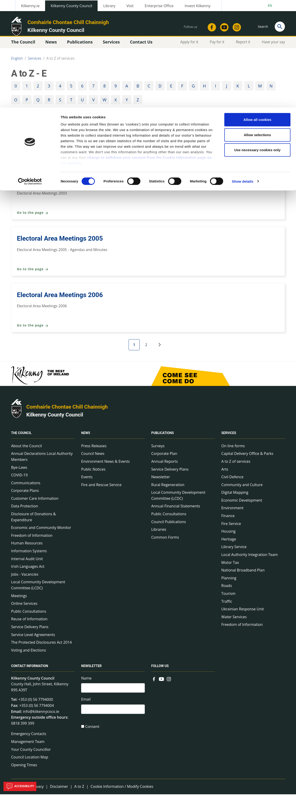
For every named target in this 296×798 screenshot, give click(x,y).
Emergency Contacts (28, 737)
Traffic (226, 605)
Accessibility (20, 786)
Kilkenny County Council (54, 418)
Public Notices (93, 472)
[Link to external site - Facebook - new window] (154, 682)
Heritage (228, 542)
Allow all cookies (257, 12)
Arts (224, 472)
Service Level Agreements (33, 638)
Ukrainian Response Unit (242, 612)
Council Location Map (29, 760)
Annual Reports (164, 465)
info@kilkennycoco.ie (41, 715)
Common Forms (165, 540)
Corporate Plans (25, 494)
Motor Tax (230, 566)
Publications (162, 437)
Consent (92, 731)
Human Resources (27, 546)
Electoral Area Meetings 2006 (60, 298)
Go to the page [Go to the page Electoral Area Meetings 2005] (33, 272)
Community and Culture (51, 129)
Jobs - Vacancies (24, 578)
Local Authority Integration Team (249, 558)
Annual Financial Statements (175, 509)
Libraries (158, 533)
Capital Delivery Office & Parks (247, 457)
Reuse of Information (29, 622)
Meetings (19, 599)
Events (86, 480)
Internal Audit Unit (27, 562)
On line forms (233, 449)
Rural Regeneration (167, 488)
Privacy (37, 790)
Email (86, 703)
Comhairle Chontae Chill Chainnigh (67, 410)
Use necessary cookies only (257, 42)
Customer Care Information (35, 502)
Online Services (24, 607)
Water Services (234, 620)
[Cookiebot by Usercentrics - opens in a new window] (30, 74)
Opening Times (24, 768)
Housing (228, 534)
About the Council (26, 449)
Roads (226, 589)
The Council (21, 437)
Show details (242, 74)
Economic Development (241, 503)
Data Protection (24, 509)
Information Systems (29, 554)
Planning (228, 581)
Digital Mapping (234, 496)
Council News (92, 457)
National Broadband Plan (243, 573)
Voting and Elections (28, 653)
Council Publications (168, 525)
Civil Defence (232, 480)
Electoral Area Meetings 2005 (60, 242)
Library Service (234, 550)
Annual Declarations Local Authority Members (42, 460)
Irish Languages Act (27, 570)
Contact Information (29, 670)
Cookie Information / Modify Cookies (121, 790)
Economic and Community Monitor (41, 531)
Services (228, 437)
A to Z (79, 790)
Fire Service (231, 527)
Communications (25, 486)
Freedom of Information (31, 539)
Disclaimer (59, 790)
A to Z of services (235, 465)
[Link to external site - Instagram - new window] (169, 682)
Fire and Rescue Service (101, 488)
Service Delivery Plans (29, 630)
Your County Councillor (31, 753)
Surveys (158, 449)
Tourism (228, 597)
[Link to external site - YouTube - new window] (161, 682)
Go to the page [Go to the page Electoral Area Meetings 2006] (33, 329)
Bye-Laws (19, 471)
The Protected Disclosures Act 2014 (41, 646)
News (85, 437)
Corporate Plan (164, 457)
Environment (232, 511)
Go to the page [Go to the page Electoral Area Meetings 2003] (33, 216)
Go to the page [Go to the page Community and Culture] (33, 160)
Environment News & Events (105, 465)
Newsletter (160, 480)
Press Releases (94, 449)
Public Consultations (28, 615)
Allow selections (257, 27)
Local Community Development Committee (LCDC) (38, 588)
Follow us (160, 670)
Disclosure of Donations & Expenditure (33, 520)
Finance (227, 519)
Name (86, 681)
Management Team (28, 745)
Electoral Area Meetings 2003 (60, 185)
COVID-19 (19, 478)
